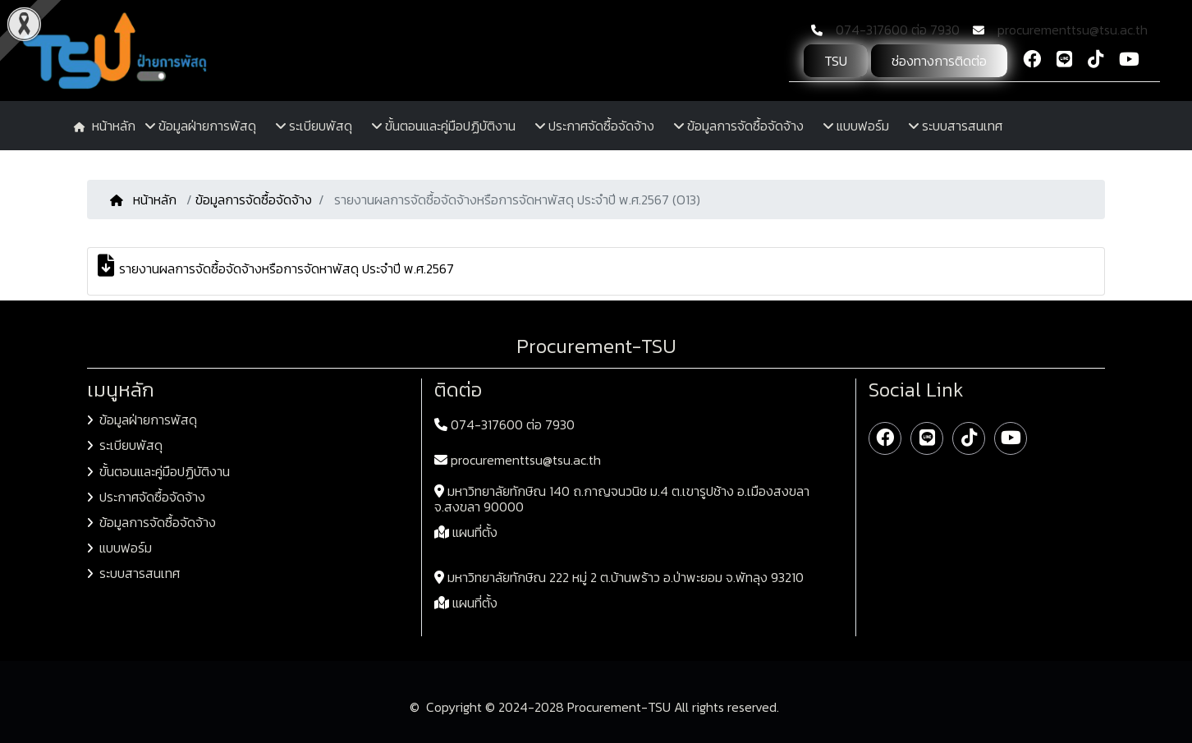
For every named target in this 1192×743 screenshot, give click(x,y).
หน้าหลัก (145, 199)
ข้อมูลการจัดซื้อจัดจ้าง (253, 199)
